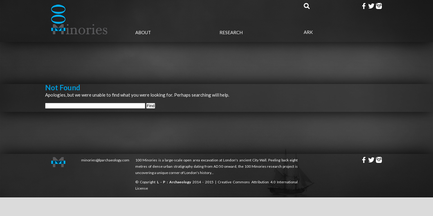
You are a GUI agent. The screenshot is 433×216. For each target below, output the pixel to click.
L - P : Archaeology (174, 182)
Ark (308, 32)
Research (231, 32)
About (143, 32)
